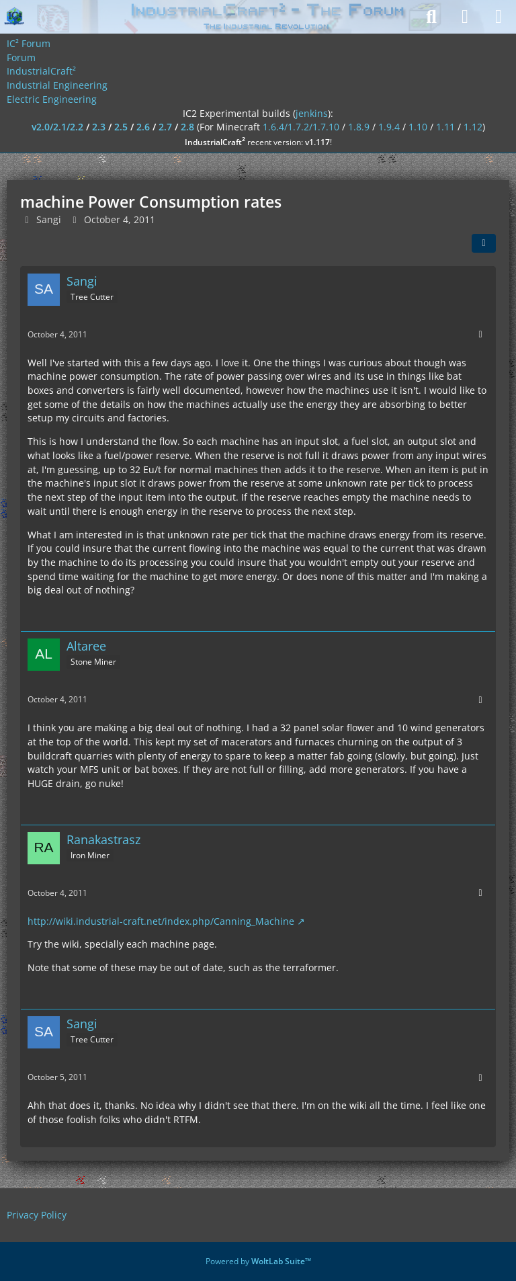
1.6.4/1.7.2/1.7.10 (301, 126)
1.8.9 (359, 126)
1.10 (417, 126)
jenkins (312, 113)
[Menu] (498, 16)
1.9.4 (389, 126)
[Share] (484, 243)
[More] (480, 334)
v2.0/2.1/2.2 (57, 126)
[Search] (431, 16)
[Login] (465, 17)
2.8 (187, 126)
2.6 (143, 126)
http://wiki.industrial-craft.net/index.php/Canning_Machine (161, 921)
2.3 (98, 126)
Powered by (258, 1261)
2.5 (121, 126)
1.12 (473, 126)
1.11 (445, 126)
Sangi (48, 219)
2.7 (165, 126)
